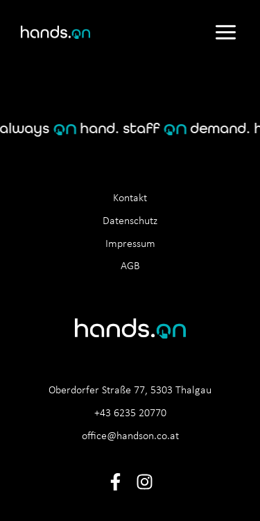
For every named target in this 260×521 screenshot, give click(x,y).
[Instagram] (144, 481)
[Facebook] (115, 481)
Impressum (130, 244)
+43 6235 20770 (130, 413)
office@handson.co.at (130, 436)
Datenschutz (130, 221)
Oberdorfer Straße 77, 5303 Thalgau (130, 390)
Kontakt (130, 198)
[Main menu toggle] (225, 32)
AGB (130, 266)
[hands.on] (55, 32)
